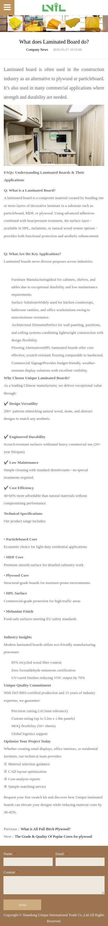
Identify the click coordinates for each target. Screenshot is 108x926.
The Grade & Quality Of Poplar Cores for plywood (53, 836)
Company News (37, 50)
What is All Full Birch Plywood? (45, 829)
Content (10, 872)
